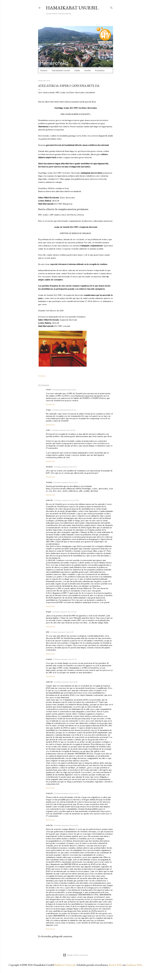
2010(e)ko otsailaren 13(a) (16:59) (66, 682)
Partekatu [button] (42, 376)
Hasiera (43, 70)
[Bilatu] (111, 7)
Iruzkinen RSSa (134, 965)
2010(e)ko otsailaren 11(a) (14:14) (65, 659)
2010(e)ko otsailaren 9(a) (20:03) (65, 482)
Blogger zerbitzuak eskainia (75, 955)
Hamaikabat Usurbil (72, 8)
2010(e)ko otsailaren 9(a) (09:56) (63, 430)
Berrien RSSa (115, 965)
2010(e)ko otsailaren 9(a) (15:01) (65, 467)
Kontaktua (99, 70)
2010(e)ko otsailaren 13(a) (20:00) (66, 793)
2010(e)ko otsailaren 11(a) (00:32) (64, 612)
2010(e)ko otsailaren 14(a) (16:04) (66, 825)
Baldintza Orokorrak (64, 965)
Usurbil (87, 70)
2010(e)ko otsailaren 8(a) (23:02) (64, 410)
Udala (77, 70)
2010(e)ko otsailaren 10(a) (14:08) (66, 500)
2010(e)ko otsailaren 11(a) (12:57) (62, 632)
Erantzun (50, 404)
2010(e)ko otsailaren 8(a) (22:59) (64, 390)
